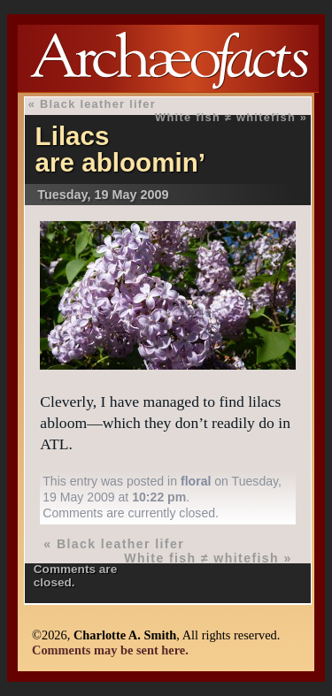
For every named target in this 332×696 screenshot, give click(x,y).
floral (196, 481)
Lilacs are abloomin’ (120, 149)
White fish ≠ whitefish (225, 117)
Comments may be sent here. (110, 650)
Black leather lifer (98, 104)
